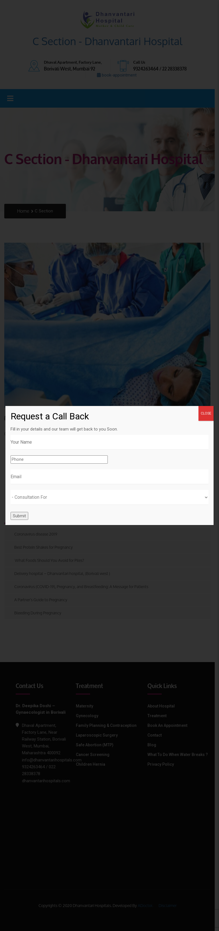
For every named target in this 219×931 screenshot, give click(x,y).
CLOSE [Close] (206, 413)
